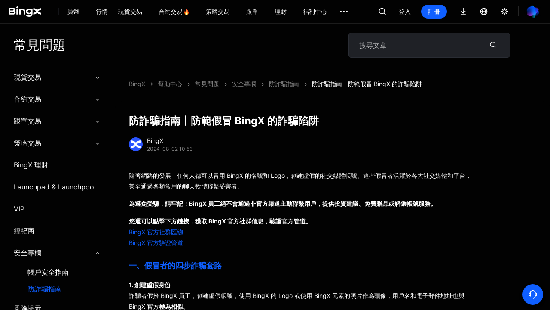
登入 (405, 11)
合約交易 (57, 99)
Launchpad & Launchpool (55, 187)
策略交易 (57, 143)
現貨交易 (57, 77)
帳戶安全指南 (48, 272)
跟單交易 (57, 121)
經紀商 (24, 230)
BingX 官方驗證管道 (156, 242)
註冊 (434, 11)
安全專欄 (57, 252)
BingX (137, 83)
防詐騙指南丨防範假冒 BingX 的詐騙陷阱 (367, 83)
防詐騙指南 (45, 289)
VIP (19, 209)
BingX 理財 (31, 165)
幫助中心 (170, 83)
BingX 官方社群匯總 (156, 232)
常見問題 (207, 83)
